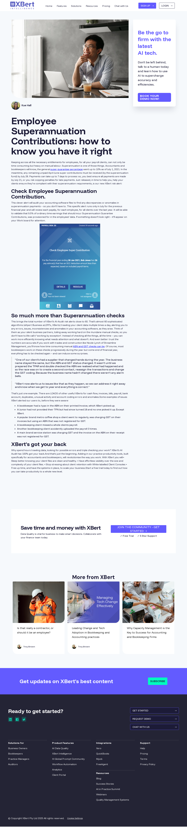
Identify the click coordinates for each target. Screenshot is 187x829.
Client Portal (60, 776)
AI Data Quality (62, 749)
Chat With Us (151, 729)
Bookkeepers (18, 755)
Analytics (59, 771)
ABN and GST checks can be (89, 346)
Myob (99, 760)
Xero (98, 749)
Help (141, 749)
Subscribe (157, 681)
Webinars (101, 796)
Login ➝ (166, 5)
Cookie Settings (78, 819)
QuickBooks (102, 755)
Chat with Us (121, 5)
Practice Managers (21, 760)
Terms (142, 760)
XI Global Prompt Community (70, 760)
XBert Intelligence (63, 755)
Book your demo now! (149, 97)
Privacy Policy (146, 765)
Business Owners (20, 749)
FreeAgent (102, 765)
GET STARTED (151, 712)
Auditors (16, 765)
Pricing (142, 755)
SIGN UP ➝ (147, 5)
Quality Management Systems (112, 801)
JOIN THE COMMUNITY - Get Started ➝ (138, 529)
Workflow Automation (66, 765)
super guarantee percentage (66, 169)
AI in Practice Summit (108, 790)
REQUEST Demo (151, 721)
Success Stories (105, 785)
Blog (98, 780)
